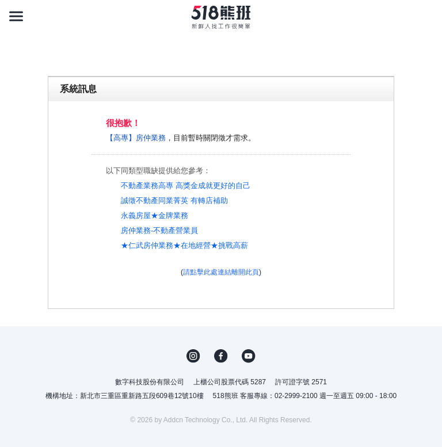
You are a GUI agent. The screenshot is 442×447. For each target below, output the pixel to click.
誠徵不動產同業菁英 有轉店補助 (174, 200)
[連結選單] (16, 16)
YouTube (249, 356)
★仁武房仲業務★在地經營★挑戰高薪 (184, 245)
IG (193, 356)
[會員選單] (426, 16)
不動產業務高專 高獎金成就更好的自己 (185, 185)
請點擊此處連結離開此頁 (221, 272)
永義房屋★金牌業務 (154, 215)
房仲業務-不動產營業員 (159, 230)
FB (221, 356)
